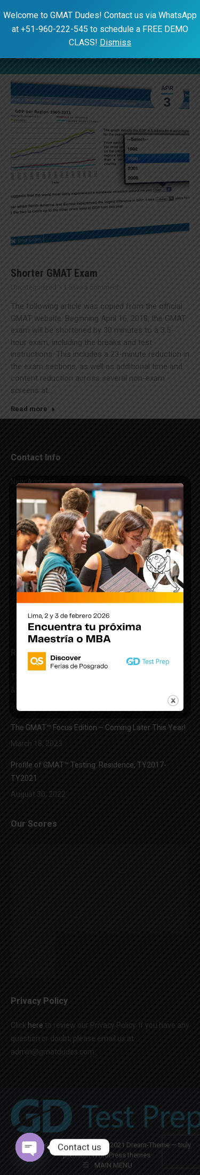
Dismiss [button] (115, 42)
